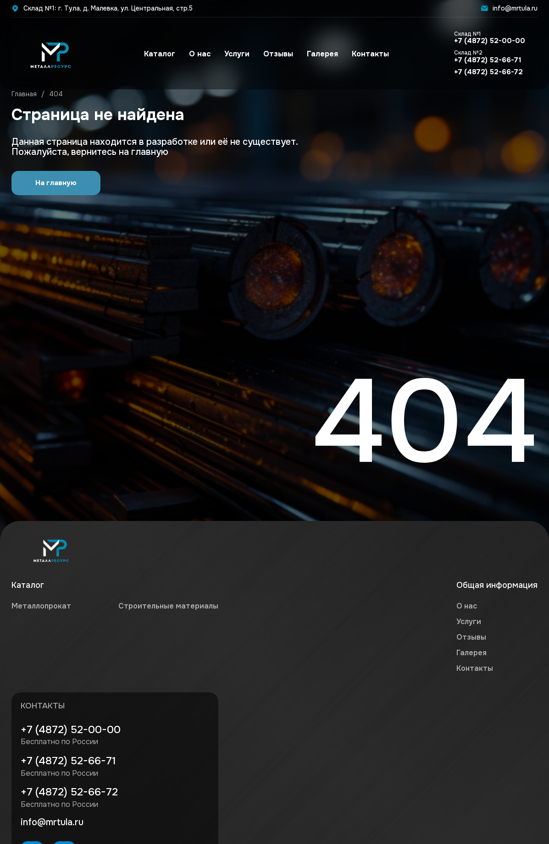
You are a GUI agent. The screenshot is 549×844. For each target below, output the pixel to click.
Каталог (157, 55)
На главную (56, 183)
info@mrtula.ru (509, 8)
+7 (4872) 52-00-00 (487, 39)
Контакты (368, 55)
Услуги (235, 55)
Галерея (320, 55)
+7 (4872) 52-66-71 (486, 57)
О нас (198, 55)
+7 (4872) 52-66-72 (486, 73)
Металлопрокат (41, 606)
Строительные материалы (168, 606)
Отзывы (276, 55)
